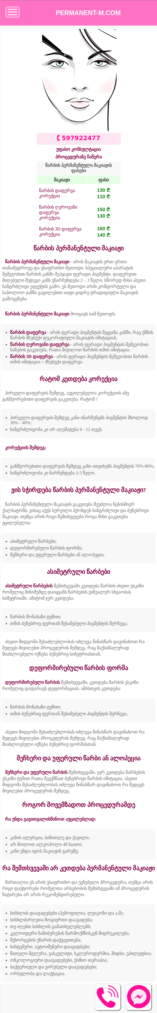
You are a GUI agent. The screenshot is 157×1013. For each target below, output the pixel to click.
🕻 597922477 (78, 138)
